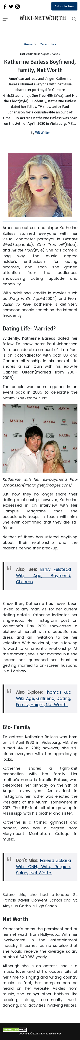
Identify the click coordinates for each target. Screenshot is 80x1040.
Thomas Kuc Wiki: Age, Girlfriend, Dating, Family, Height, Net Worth (43, 698)
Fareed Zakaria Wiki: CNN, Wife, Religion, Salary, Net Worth (43, 867)
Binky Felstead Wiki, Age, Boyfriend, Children (43, 576)
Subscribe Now (64, 6)
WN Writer (42, 133)
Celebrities (48, 44)
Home (28, 44)
